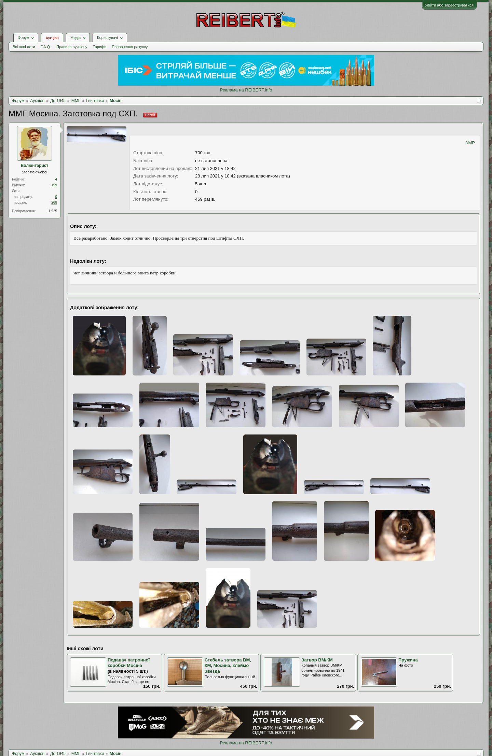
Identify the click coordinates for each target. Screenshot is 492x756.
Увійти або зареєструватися (449, 5)
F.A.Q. (45, 47)
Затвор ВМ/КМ (317, 659)
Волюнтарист (35, 165)
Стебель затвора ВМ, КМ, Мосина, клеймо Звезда (228, 665)
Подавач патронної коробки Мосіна (129, 662)
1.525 (53, 211)
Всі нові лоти (24, 47)
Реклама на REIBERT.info (246, 89)
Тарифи (100, 47)
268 (54, 202)
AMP (470, 142)
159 (54, 185)
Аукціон (51, 38)
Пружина (408, 659)
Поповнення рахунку (130, 47)
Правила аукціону (71, 47)
